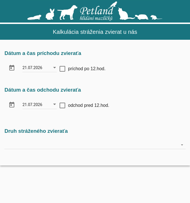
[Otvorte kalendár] (54, 68)
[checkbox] (82, 68)
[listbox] (95, 145)
